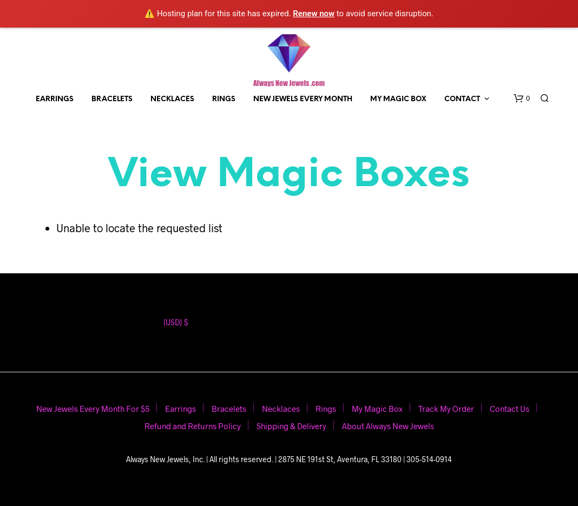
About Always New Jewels (388, 426)
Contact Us (509, 408)
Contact (462, 99)
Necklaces (172, 99)
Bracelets (112, 99)
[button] (522, 98)
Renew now (313, 13)
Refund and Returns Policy (192, 426)
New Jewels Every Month (302, 99)
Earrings (55, 99)
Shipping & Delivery (291, 426)
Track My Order (446, 408)
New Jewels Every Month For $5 (92, 408)
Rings (223, 99)
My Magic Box (398, 99)
